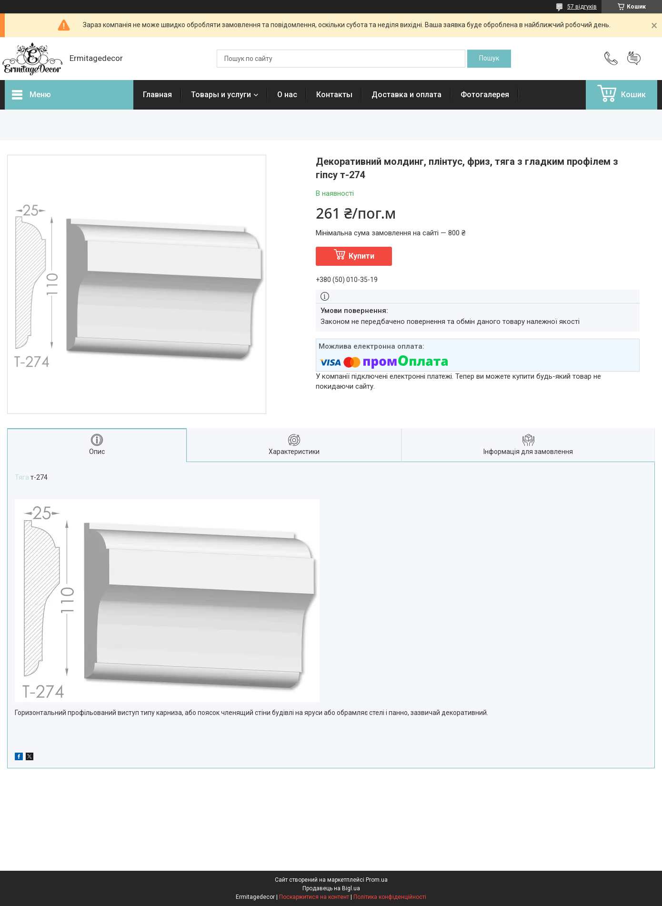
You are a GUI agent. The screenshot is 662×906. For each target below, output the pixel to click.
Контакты (334, 94)
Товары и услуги (221, 94)
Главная (157, 94)
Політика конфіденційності (389, 897)
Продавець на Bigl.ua (331, 888)
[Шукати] (489, 59)
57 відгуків (582, 6)
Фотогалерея (485, 94)
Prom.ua (377, 879)
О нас (287, 94)
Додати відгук (634, 58)
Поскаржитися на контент (314, 897)
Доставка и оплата (406, 94)
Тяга (22, 477)
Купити (361, 256)
